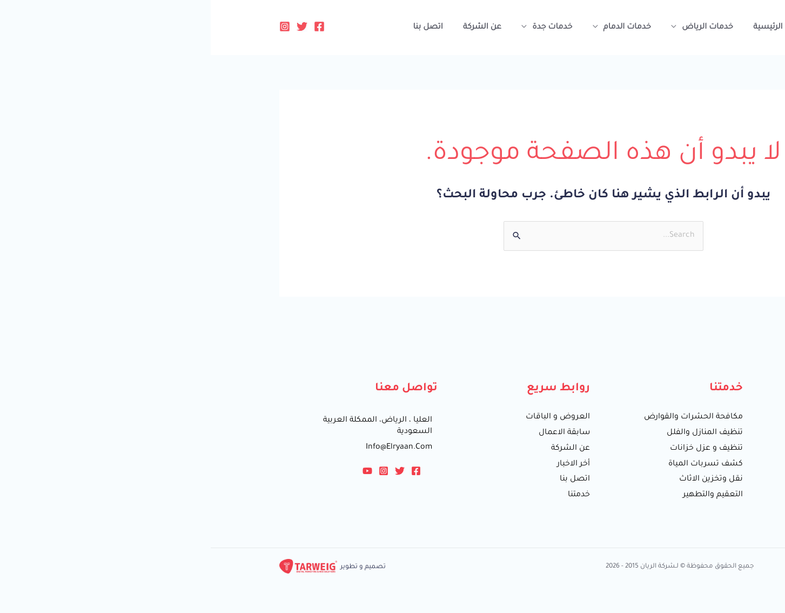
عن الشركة (276, 27)
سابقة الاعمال (353, 433)
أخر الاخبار (362, 464)
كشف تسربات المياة (495, 464)
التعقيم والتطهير (502, 495)
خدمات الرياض (492, 27)
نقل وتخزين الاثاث (500, 479)
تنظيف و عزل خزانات (495, 448)
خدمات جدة (343, 27)
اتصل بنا (224, 27)
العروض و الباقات (347, 417)
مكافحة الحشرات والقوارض (482, 417)
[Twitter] (91, 26)
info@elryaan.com (188, 447)
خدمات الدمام (415, 27)
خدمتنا (368, 495)
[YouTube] (157, 471)
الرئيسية (550, 27)
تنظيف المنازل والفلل (494, 433)
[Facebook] (108, 26)
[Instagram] (74, 26)
